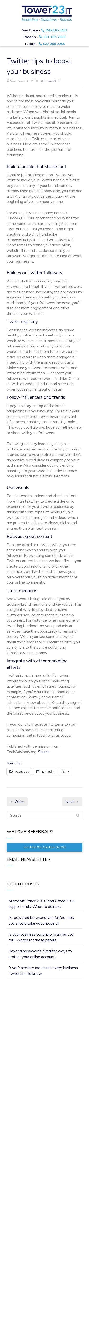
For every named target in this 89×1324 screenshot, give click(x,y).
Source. (44, 751)
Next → (72, 801)
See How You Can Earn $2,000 (44, 847)
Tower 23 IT (52, 81)
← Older (17, 801)
